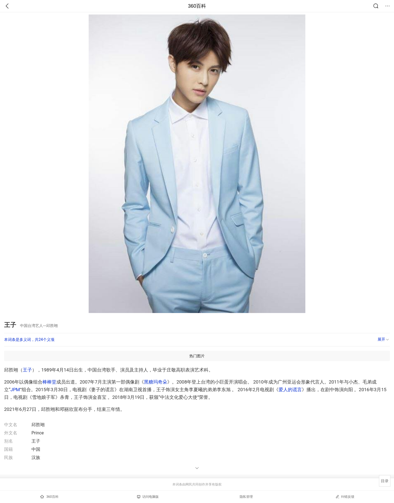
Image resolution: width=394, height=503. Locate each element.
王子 (27, 370)
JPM (15, 389)
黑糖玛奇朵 (155, 382)
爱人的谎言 (290, 389)
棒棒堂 (49, 382)
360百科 (197, 6)
